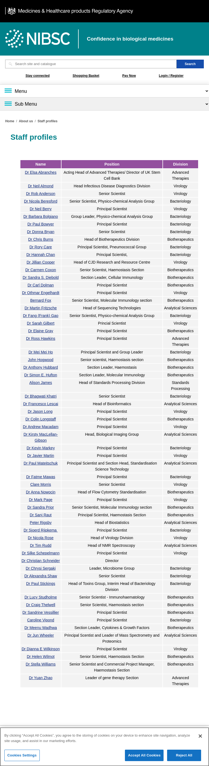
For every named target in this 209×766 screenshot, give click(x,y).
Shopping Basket (86, 76)
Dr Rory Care (40, 247)
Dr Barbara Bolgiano (40, 216)
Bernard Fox (40, 300)
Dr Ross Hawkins (40, 338)
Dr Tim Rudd (40, 545)
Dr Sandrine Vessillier (40, 612)
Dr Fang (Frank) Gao (40, 315)
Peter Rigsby (40, 522)
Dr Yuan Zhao (40, 678)
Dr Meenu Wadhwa (40, 627)
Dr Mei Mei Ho (41, 352)
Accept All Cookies (144, 757)
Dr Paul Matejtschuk (41, 463)
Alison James (40, 382)
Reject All (184, 757)
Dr (40, 404)
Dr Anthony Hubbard (40, 367)
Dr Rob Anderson (40, 193)
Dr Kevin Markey (41, 448)
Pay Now (129, 76)
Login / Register (171, 76)
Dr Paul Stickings (40, 583)
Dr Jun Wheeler (40, 635)
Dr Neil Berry (40, 209)
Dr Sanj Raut (40, 515)
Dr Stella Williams (41, 664)
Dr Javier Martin (40, 455)
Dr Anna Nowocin (40, 492)
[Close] (200, 738)
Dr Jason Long (40, 411)
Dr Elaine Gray (40, 331)
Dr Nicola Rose (40, 538)
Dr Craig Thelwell (40, 605)
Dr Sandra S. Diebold (41, 277)
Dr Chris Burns (40, 239)
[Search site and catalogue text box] (91, 64)
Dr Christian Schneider (40, 561)
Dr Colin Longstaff (41, 419)
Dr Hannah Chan (40, 254)
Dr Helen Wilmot (40, 656)
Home (9, 121)
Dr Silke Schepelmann (41, 553)
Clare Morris (40, 484)
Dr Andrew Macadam (41, 427)
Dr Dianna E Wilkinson (40, 649)
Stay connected (38, 76)
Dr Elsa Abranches (40, 172)
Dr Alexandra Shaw (40, 576)
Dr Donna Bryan (40, 232)
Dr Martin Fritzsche (40, 308)
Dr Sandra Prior (40, 507)
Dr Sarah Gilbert (40, 323)
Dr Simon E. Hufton (40, 375)
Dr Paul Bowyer (40, 224)
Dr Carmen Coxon (40, 270)
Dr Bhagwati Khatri (41, 396)
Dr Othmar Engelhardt (40, 293)
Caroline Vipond (40, 620)
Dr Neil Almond (40, 186)
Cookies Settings (22, 757)
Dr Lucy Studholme (40, 597)
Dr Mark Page (40, 500)
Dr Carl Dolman (40, 285)
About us (26, 121)
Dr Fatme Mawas (40, 477)
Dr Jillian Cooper (41, 262)
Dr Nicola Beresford (40, 201)
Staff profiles (47, 121)
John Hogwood (40, 360)
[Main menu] (104, 90)
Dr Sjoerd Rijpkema (41, 530)
